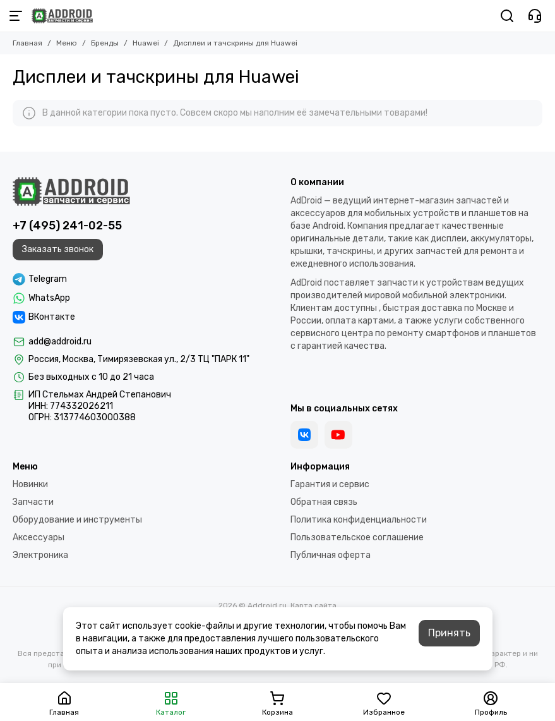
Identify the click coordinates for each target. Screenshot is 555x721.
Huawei (146, 43)
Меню (66, 43)
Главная (27, 43)
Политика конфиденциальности (358, 519)
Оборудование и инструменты (77, 519)
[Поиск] (507, 16)
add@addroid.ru (60, 341)
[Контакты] (535, 16)
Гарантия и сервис (329, 484)
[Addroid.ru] (62, 15)
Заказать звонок (57, 249)
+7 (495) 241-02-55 (67, 226)
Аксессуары (38, 537)
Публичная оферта (330, 555)
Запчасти (33, 502)
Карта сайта (313, 605)
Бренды (105, 43)
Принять (449, 633)
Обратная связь (323, 502)
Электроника (40, 555)
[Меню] (16, 16)
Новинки (30, 484)
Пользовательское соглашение (357, 537)
